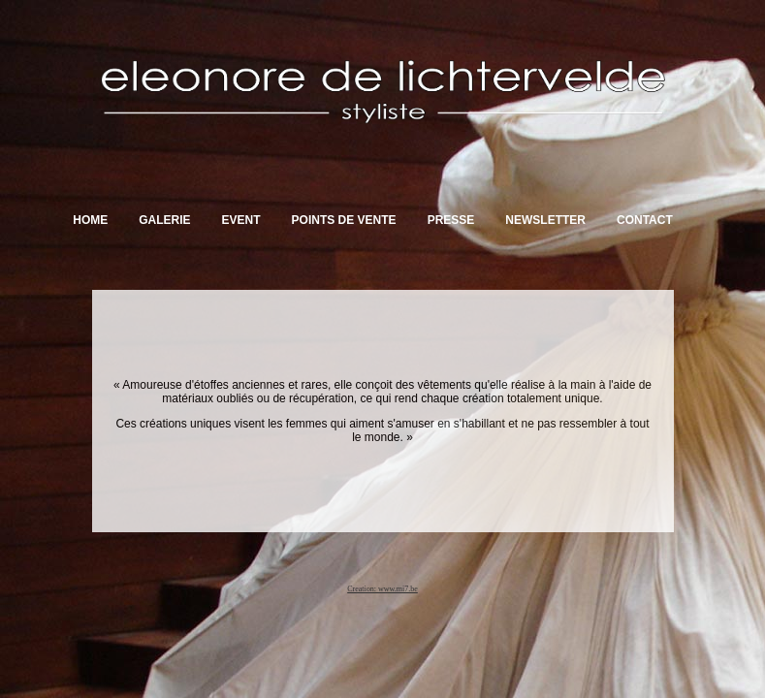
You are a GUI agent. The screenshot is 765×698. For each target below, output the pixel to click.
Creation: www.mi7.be (382, 589)
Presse (451, 220)
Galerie (164, 220)
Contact (645, 220)
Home (90, 220)
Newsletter (545, 220)
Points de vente (344, 220)
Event (241, 220)
